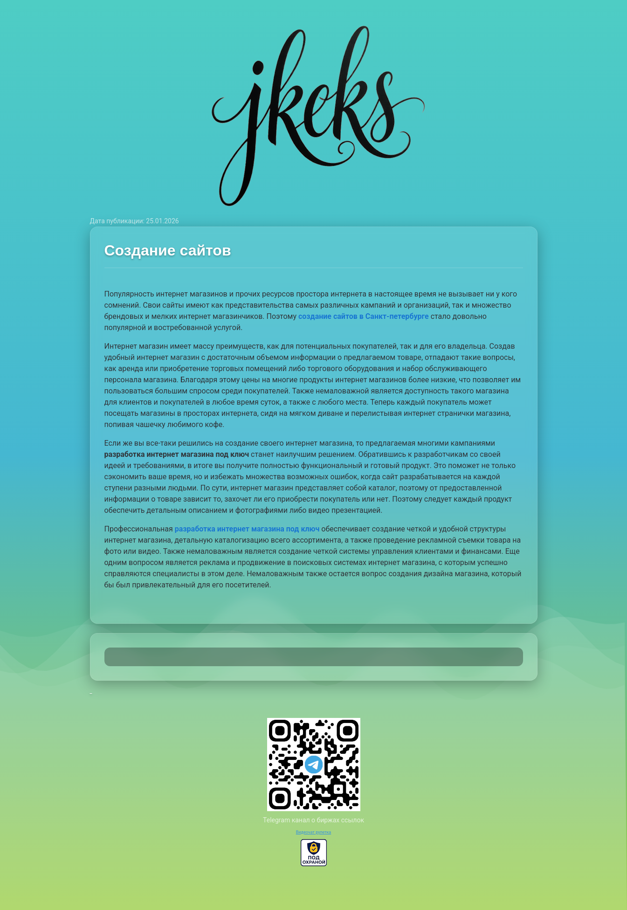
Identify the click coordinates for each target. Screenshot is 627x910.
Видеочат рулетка (313, 832)
